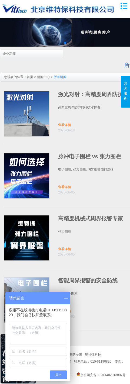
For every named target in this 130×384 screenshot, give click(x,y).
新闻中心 (43, 77)
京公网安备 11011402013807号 (101, 375)
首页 (30, 77)
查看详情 (64, 125)
